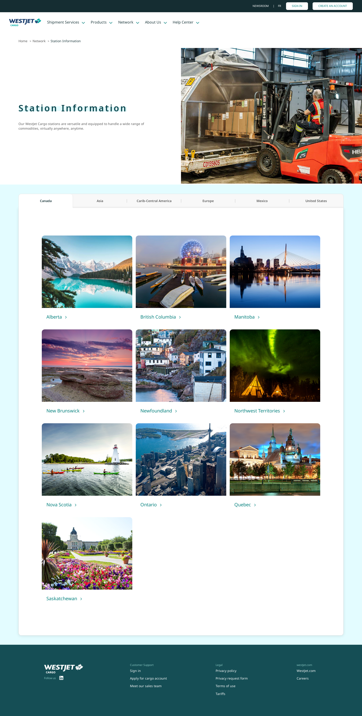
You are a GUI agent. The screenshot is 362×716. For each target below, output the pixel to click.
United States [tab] (316, 201)
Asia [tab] (100, 201)
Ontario (148, 504)
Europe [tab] (208, 201)
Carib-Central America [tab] (154, 201)
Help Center (183, 22)
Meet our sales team (146, 686)
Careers (303, 678)
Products (99, 22)
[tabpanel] (181, 421)
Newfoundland (156, 411)
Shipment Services (63, 22)
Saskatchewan (61, 598)
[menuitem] (61, 678)
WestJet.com (306, 670)
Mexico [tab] (262, 201)
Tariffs (220, 694)
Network (125, 22)
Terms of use (225, 686)
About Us (153, 22)
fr (279, 6)
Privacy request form (232, 678)
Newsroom (261, 6)
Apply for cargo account (148, 678)
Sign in (297, 6)
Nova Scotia (59, 504)
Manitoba (244, 317)
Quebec (242, 504)
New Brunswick (63, 411)
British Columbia (158, 317)
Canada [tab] (46, 201)
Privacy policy (226, 670)
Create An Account (332, 6)
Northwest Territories (257, 411)
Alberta (54, 317)
